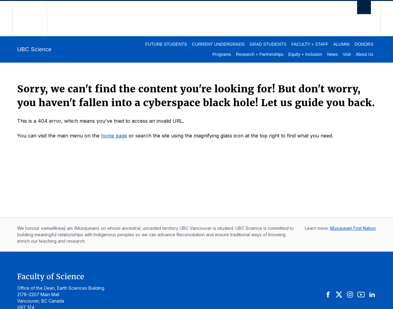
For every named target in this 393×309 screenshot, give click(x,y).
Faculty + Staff (310, 44)
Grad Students (268, 44)
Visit (347, 54)
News (332, 54)
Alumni (341, 44)
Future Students (166, 44)
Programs (221, 54)
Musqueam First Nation (353, 228)
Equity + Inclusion (305, 54)
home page (114, 136)
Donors (364, 44)
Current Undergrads (218, 44)
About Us (364, 54)
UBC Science (34, 49)
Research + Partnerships (259, 54)
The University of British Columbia (30, 18)
